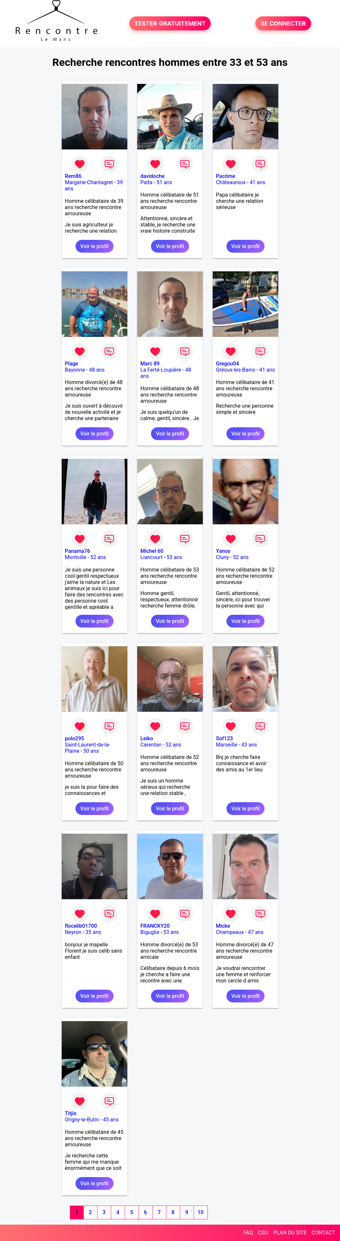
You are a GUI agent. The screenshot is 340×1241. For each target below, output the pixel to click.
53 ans (174, 557)
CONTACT (323, 1233)
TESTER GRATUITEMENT (170, 23)
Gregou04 (227, 363)
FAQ (248, 1233)
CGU (263, 1233)
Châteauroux (230, 182)
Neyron (73, 932)
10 (200, 1212)
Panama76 (77, 551)
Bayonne (75, 370)
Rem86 (73, 176)
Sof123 (224, 738)
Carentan (150, 745)
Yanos (223, 551)
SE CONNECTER (283, 23)
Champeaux (230, 932)
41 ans (258, 182)
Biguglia (149, 932)
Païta (146, 182)
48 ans (97, 370)
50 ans (91, 751)
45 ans (111, 1119)
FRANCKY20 (155, 926)
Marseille (226, 745)
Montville (75, 557)
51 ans (164, 182)
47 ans (256, 932)
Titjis (70, 1113)
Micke (223, 926)
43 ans (249, 745)
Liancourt (151, 557)
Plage (71, 363)
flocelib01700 (81, 926)
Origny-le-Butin (82, 1119)
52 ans (98, 557)
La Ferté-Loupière (160, 370)
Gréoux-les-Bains (235, 370)
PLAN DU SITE (290, 1233)
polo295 (74, 738)
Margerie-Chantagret (89, 182)
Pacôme (225, 176)
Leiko (146, 738)
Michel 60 (151, 551)
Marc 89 (150, 363)
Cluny (222, 557)
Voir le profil (94, 246)
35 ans (93, 932)
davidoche (152, 176)
